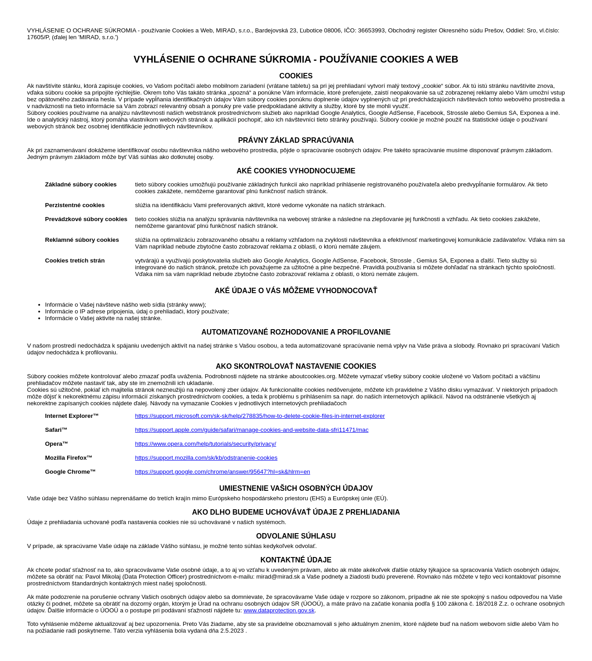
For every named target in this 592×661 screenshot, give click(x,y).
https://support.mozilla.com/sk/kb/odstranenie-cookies (206, 457)
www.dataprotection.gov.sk (279, 610)
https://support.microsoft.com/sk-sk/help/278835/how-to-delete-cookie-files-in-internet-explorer (260, 415)
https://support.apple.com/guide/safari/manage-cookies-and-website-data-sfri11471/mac (252, 429)
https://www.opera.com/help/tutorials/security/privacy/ (205, 443)
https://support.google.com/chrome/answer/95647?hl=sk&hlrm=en (222, 471)
